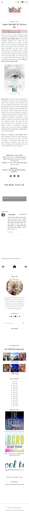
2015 (14, 398)
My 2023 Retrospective (14, 349)
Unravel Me (14, 129)
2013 (14, 402)
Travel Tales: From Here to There (14, 477)
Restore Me (9, 155)
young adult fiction (14, 171)
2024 (14, 381)
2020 (14, 388)
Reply (10, 232)
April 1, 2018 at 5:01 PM (22, 214)
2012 (14, 403)
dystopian (5, 170)
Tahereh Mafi (23, 170)
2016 (14, 396)
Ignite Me (23, 129)
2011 (14, 405)
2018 (14, 392)
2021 (14, 387)
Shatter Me (10, 159)
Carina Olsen (11, 214)
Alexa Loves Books (13, 507)
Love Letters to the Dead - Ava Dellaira (14, 432)
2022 (14, 385)
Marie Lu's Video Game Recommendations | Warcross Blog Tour (14, 454)
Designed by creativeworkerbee (14, 510)
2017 (14, 394)
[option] (14, 194)
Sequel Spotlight (14, 170)
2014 (14, 400)
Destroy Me (7, 129)
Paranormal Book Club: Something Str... (14, 198)
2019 (14, 390)
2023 (14, 383)
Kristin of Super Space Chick (10, 38)
